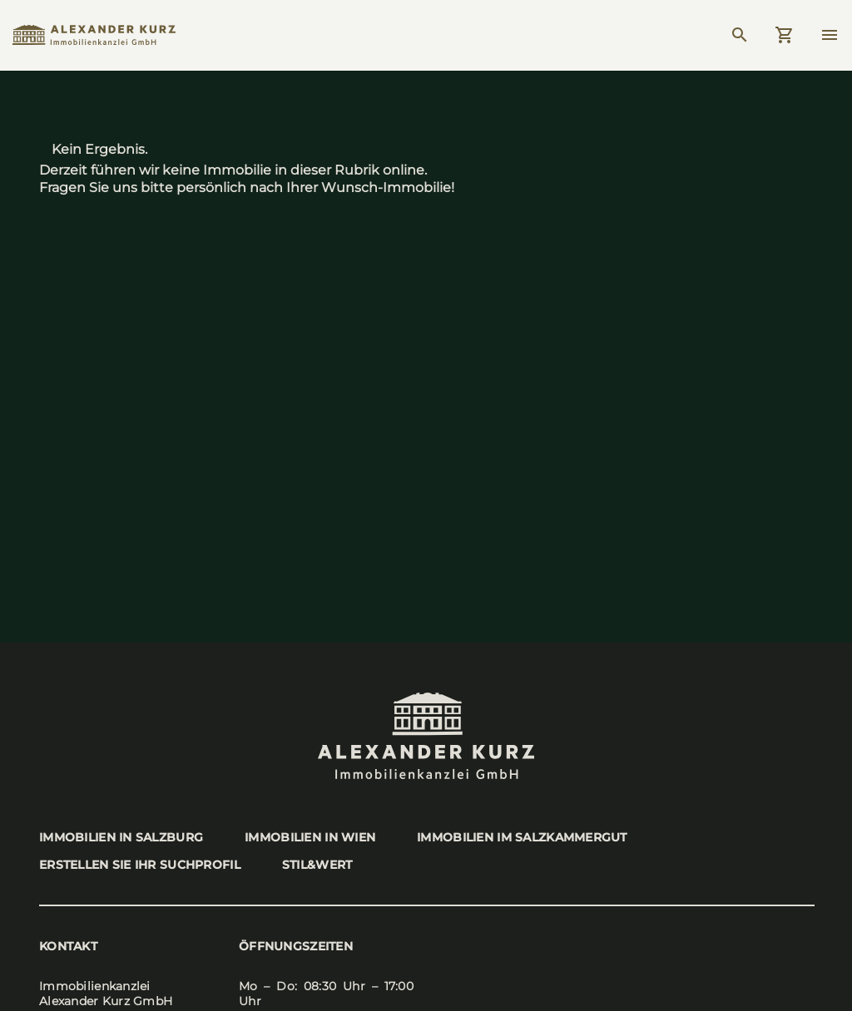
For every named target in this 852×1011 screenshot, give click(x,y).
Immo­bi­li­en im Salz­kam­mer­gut (522, 837)
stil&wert (317, 864)
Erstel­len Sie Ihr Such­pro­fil (139, 864)
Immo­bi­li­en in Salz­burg (121, 837)
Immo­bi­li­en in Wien (310, 837)
